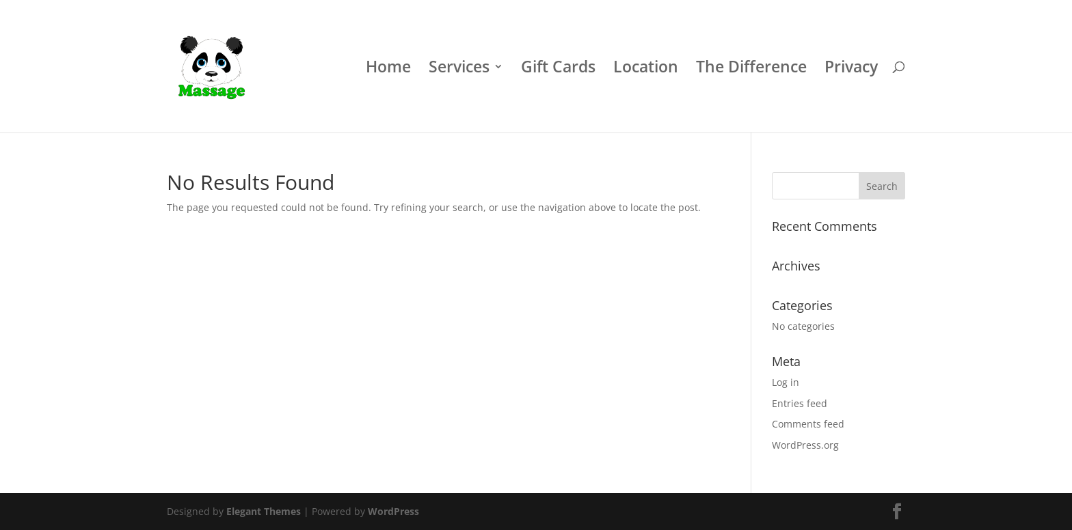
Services (459, 69)
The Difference (751, 69)
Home (388, 69)
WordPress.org (805, 444)
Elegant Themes (263, 511)
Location (645, 69)
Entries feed (799, 403)
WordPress (393, 511)
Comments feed (808, 423)
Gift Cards (558, 69)
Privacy (851, 69)
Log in (785, 382)
